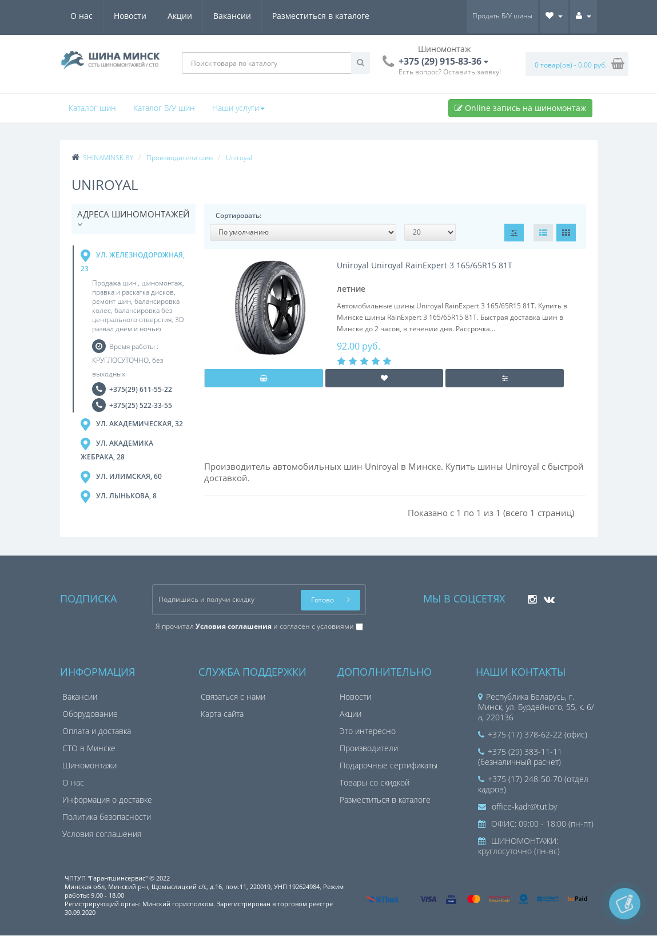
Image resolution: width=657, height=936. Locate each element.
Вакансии (232, 15)
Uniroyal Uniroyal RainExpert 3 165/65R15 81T (424, 265)
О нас (81, 15)
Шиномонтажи (89, 765)
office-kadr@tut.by (517, 807)
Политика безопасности (106, 817)
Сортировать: (238, 215)
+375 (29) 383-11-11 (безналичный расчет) (520, 757)
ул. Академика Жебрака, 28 (117, 450)
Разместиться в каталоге (320, 15)
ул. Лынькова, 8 (119, 497)
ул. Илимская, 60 (121, 477)
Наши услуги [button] (238, 107)
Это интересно (368, 731)
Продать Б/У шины (502, 16)
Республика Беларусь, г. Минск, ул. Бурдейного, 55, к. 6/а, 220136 (536, 707)
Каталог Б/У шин (164, 107)
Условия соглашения (101, 834)
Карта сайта (222, 714)
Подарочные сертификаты (388, 765)
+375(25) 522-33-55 (140, 406)
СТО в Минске (89, 748)
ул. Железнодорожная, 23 (133, 261)
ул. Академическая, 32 (132, 425)
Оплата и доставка (96, 731)
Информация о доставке (107, 800)
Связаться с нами (233, 697)
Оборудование (90, 714)
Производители (369, 748)
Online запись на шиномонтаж (520, 107)
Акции (180, 15)
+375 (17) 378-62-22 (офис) (532, 734)
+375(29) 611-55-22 (140, 390)
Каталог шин (92, 107)
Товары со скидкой (374, 783)
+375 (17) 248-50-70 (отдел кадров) (533, 784)
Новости (130, 15)
